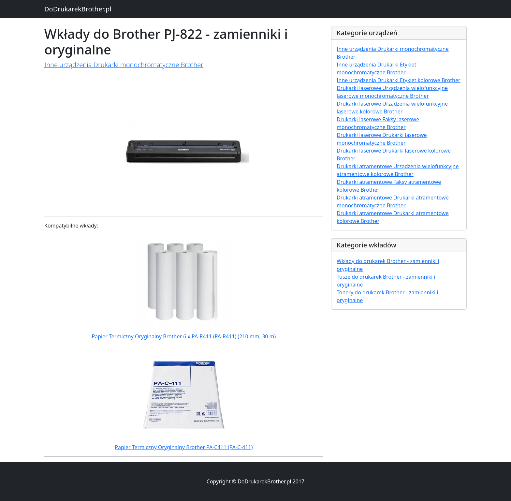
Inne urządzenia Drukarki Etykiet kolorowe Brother (398, 80)
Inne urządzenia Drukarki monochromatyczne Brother (123, 64)
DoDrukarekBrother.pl (77, 9)
